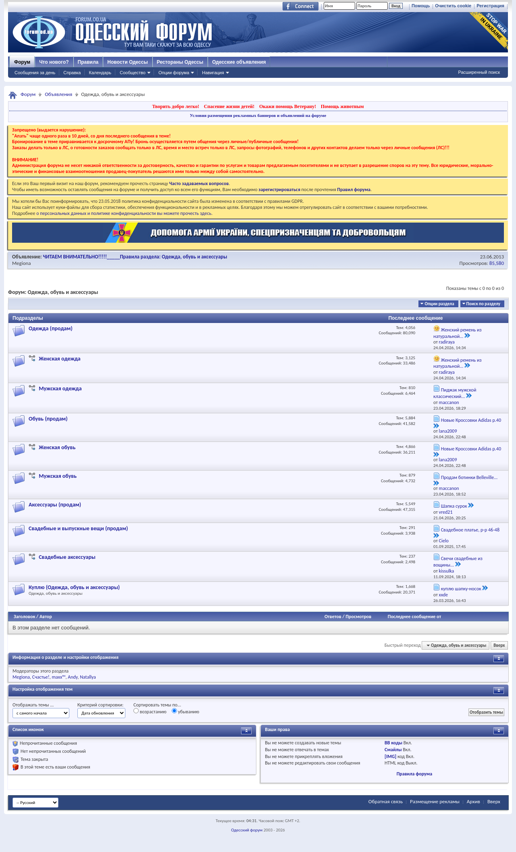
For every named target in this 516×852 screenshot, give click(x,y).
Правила (88, 62)
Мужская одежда (60, 388)
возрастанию (149, 711)
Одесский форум (246, 830)
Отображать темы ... (33, 705)
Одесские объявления (239, 62)
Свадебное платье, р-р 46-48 (470, 530)
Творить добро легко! (175, 106)
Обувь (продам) (48, 418)
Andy (72, 677)
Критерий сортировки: (100, 705)
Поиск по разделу (483, 303)
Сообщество (133, 72)
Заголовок (24, 616)
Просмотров (358, 616)
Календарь (100, 72)
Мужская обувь (58, 476)
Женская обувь (57, 447)
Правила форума (414, 774)
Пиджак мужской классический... (454, 393)
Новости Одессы (127, 62)
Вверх (499, 645)
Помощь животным (342, 106)
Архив (473, 801)
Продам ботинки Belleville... (469, 477)
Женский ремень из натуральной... (457, 333)
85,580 (496, 263)
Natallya (88, 677)
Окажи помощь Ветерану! (287, 106)
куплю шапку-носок (461, 589)
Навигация (213, 72)
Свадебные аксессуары (67, 557)
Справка (72, 72)
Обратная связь (385, 801)
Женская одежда (60, 358)
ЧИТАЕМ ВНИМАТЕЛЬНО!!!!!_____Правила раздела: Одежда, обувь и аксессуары (135, 257)
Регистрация (490, 5)
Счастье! (41, 677)
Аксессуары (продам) (55, 504)
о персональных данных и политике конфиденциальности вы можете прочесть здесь (123, 213)
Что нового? (54, 62)
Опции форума (173, 72)
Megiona (21, 263)
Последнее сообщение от (414, 616)
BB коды (393, 743)
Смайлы (393, 749)
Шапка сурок (454, 506)
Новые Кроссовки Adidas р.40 (471, 420)
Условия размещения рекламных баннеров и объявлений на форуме (258, 115)
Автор (46, 616)
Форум (22, 62)
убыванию (186, 711)
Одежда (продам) (51, 328)
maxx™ (58, 677)
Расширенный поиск (479, 72)
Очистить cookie (453, 5)
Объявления (58, 94)
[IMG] (390, 756)
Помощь (421, 5)
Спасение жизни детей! (229, 106)
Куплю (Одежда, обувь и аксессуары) (74, 587)
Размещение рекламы (435, 801)
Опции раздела (439, 303)
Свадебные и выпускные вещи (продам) (78, 528)
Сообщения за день (35, 72)
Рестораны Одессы (180, 62)
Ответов (333, 616)
